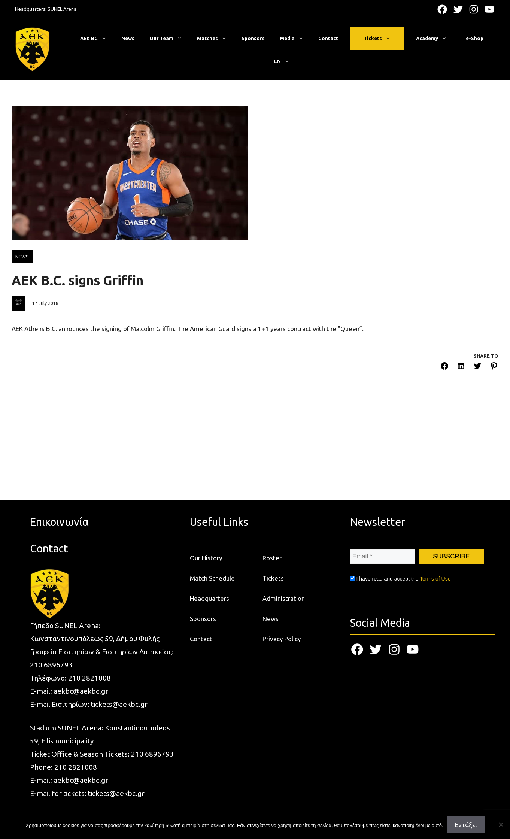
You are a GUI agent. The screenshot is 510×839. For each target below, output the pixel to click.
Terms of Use (435, 579)
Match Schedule (212, 578)
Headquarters (209, 598)
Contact (328, 38)
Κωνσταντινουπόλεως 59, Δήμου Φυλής (95, 638)
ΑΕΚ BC (97, 38)
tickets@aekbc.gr (119, 704)
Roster (272, 557)
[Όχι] (500, 824)
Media (295, 38)
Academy (435, 38)
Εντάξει (466, 824)
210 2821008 (89, 678)
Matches (215, 38)
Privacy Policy (281, 638)
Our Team (169, 38)
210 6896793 (51, 665)
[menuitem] (282, 61)
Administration (283, 598)
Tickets (381, 38)
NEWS (22, 256)
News (127, 38)
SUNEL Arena (62, 9)
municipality (74, 741)
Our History (206, 557)
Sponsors (253, 38)
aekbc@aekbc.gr (81, 691)
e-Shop (474, 38)
